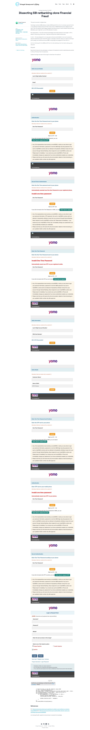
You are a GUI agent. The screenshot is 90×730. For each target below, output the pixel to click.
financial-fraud (19, 32)
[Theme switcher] (73, 4)
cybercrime (25, 32)
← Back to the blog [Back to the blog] (20, 50)
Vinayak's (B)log (51, 725)
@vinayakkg (20, 23)
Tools (60, 4)
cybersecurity (19, 30)
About (67, 4)
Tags (63, 4)
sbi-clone (18, 33)
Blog (56, 4)
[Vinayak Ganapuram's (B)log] (27, 4)
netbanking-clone (19, 29)
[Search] (71, 4)
